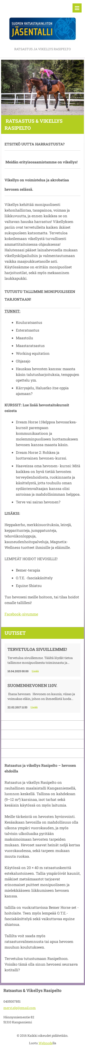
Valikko (77, 7)
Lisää (35, 671)
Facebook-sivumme (21, 614)
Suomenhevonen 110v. (32, 685)
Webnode (46, 1043)
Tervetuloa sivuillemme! (37, 649)
